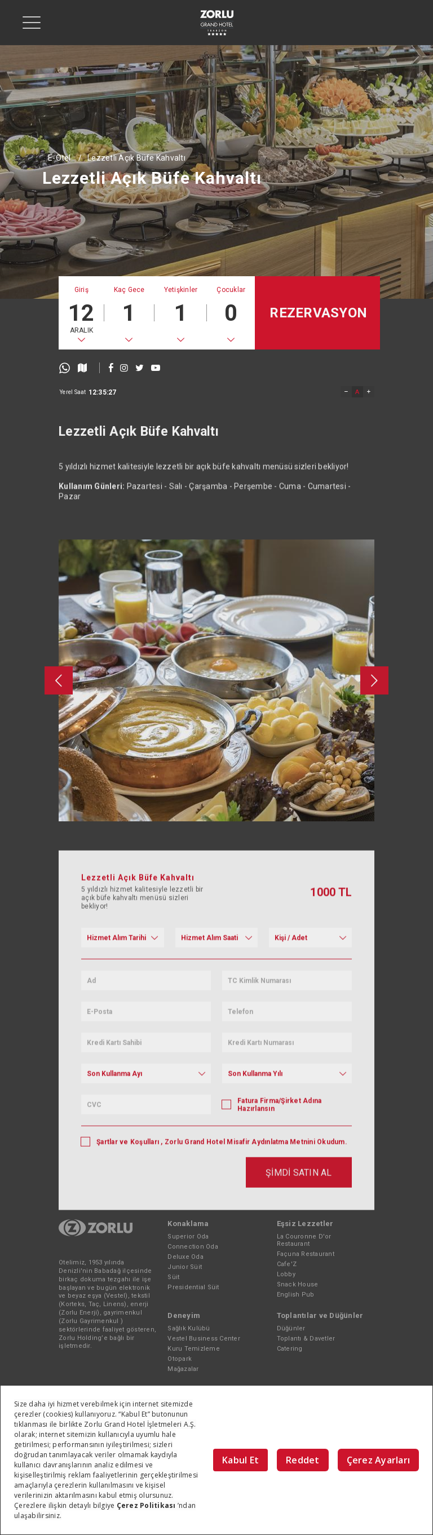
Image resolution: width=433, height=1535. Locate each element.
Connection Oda (192, 1246)
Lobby (286, 1274)
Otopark (179, 1359)
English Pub (296, 1294)
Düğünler (291, 1328)
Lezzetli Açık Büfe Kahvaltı (136, 157)
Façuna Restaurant (305, 1254)
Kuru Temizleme (193, 1348)
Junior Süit (184, 1267)
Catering (290, 1348)
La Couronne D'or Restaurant (304, 1240)
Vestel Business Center (203, 1338)
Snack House (298, 1284)
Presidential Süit (193, 1287)
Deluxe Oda (185, 1256)
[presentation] (59, 844)
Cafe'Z (287, 1264)
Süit (173, 1277)
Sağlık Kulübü (188, 1328)
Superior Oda (188, 1236)
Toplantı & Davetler (306, 1338)
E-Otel (59, 157)
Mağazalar (182, 1369)
